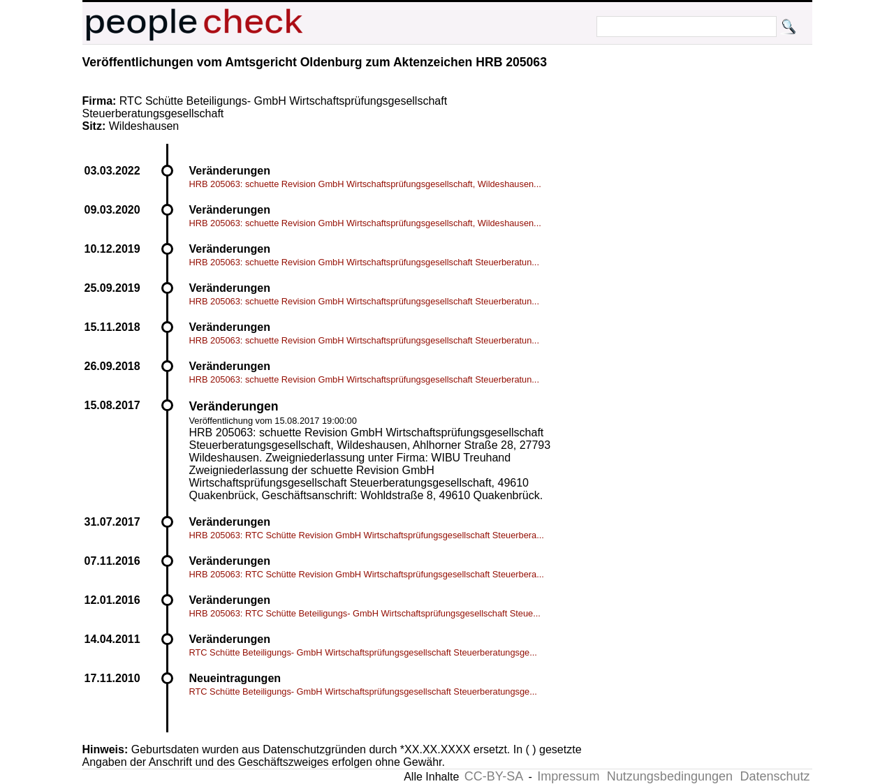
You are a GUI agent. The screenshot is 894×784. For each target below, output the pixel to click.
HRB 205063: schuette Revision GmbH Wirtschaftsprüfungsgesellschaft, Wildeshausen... (365, 184)
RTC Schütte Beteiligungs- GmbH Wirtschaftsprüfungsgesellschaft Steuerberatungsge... (363, 652)
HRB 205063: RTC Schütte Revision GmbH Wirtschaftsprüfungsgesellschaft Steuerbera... (366, 535)
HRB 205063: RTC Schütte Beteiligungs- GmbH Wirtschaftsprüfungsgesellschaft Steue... (365, 613)
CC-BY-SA (493, 776)
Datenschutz (774, 776)
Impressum (568, 776)
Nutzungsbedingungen (670, 776)
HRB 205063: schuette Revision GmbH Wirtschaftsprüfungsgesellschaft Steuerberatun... (364, 262)
